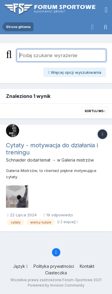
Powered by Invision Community (56, 285)
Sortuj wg (95, 111)
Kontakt (87, 266)
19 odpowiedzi (58, 214)
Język (20, 266)
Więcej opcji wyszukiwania (74, 72)
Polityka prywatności (53, 266)
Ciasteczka (56, 272)
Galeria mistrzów (78, 159)
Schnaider (16, 159)
